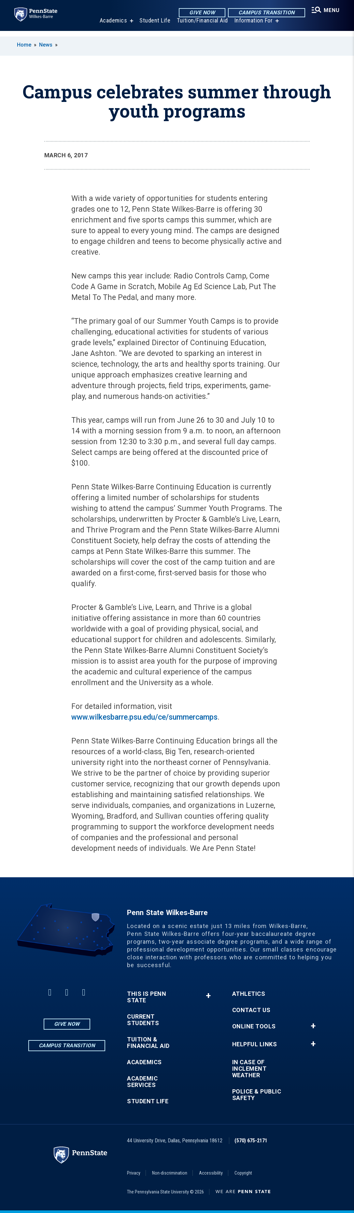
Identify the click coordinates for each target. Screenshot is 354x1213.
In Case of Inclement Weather (249, 1069)
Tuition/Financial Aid (201, 25)
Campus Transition (264, 13)
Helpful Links (254, 1044)
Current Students (143, 1019)
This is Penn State (146, 997)
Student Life (153, 25)
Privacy (133, 1173)
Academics (112, 25)
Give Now (200, 13)
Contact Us (251, 1010)
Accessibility (211, 1173)
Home (24, 45)
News (45, 45)
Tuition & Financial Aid (148, 1042)
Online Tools (254, 1026)
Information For (252, 25)
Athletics (248, 994)
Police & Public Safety (256, 1094)
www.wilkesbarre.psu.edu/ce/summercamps (144, 717)
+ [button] (208, 995)
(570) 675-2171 (250, 1140)
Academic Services (142, 1081)
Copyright (243, 1173)
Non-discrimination (169, 1173)
